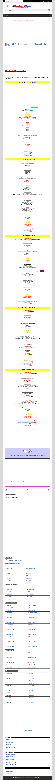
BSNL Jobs (9, 695)
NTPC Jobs (9, 685)
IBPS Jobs (31, 676)
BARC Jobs (31, 695)
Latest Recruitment (10, 761)
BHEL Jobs (31, 683)
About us (8, 769)
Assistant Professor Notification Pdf (26, 421)
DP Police (31, 700)
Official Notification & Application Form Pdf (26, 301)
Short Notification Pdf (26, 361)
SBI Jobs (31, 673)
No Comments (8, 47)
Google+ (25, 481)
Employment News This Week (12, 757)
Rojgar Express (9, 756)
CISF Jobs (31, 685)
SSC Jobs (31, 680)
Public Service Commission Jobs (13, 749)
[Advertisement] (27, 31)
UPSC (8, 683)
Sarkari (8, 678)
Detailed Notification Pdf (26, 363)
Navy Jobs (9, 702)
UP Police (9, 700)
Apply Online (26, 154)
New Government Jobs (11, 764)
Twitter (20, 481)
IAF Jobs (8, 692)
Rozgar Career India (10, 754)
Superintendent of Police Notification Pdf (26, 422)
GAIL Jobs (31, 688)
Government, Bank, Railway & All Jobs (26, 777)
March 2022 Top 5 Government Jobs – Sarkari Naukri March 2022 (25, 45)
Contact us (8, 773)
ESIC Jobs (9, 688)
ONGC (8, 680)
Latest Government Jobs (11, 762)
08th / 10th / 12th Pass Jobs (12, 741)
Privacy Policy (9, 771)
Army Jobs (31, 690)
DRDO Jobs (31, 678)
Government (9, 673)
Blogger (30, 730)
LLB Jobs (8, 744)
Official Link (26, 302)
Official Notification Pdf (26, 152)
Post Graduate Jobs (10, 747)
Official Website (26, 155)
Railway (31, 692)
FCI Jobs (8, 690)
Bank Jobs (9, 676)
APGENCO (31, 697)
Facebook (13, 481)
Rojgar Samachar (10, 759)
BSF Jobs (9, 697)
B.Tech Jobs (9, 745)
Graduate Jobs (9, 742)
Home (7, 739)
